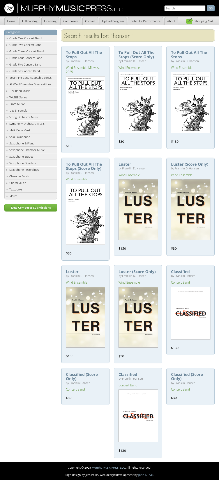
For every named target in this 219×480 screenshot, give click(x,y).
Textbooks (16, 189)
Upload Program (113, 21)
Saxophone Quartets (22, 163)
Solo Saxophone (19, 137)
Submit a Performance (146, 21)
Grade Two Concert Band (25, 45)
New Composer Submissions (31, 208)
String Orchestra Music (24, 117)
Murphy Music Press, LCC (108, 467)
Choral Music (17, 183)
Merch (13, 196)
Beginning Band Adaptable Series (30, 78)
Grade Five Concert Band (25, 64)
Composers (70, 21)
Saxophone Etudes (21, 156)
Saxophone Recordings (24, 170)
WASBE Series (18, 97)
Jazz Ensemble (18, 110)
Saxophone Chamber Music (27, 150)
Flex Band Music (19, 91)
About (171, 21)
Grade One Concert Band (25, 38)
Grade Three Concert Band (26, 51)
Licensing (50, 21)
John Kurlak (145, 475)
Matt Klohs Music (20, 130)
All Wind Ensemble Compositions (30, 84)
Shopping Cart (203, 21)
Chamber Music (19, 176)
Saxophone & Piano (22, 143)
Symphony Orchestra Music (26, 124)
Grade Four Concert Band (25, 58)
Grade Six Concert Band (24, 71)
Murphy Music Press (63, 8)
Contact (90, 21)
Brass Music (17, 104)
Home (11, 21)
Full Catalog (29, 21)
